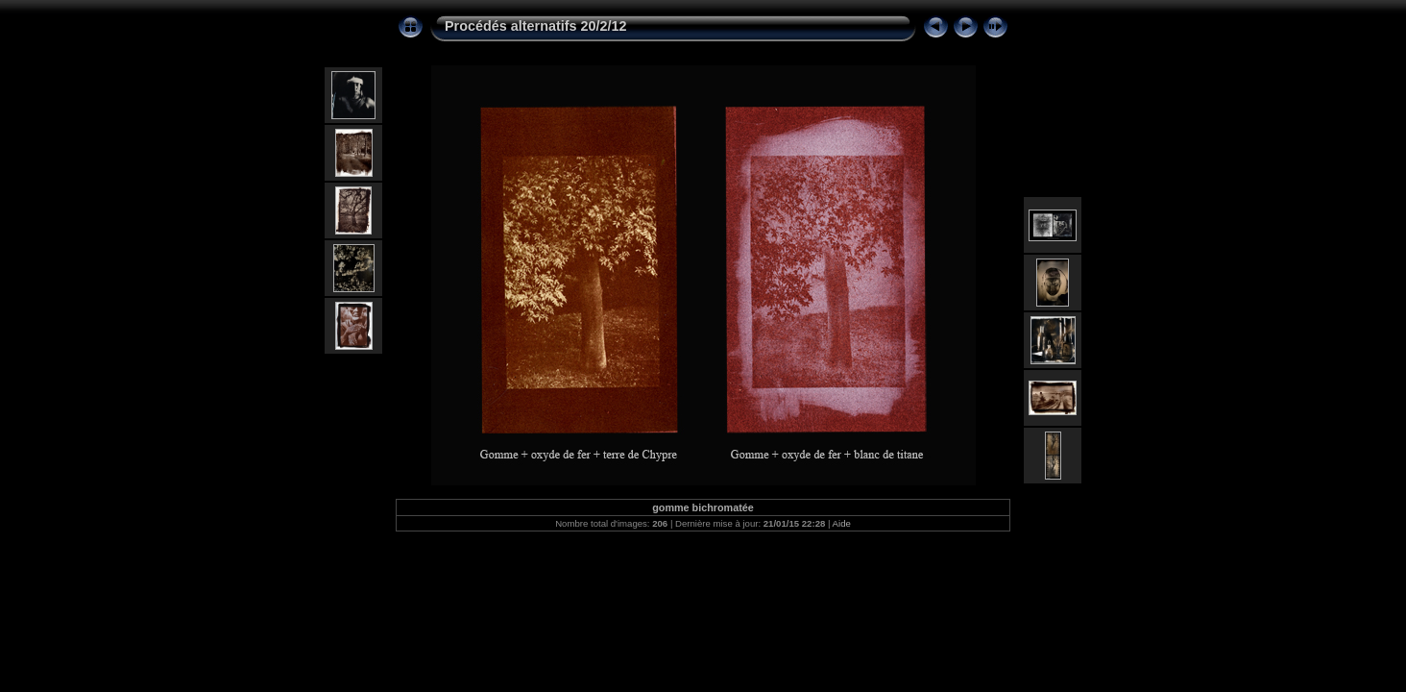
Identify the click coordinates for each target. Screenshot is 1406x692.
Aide (842, 523)
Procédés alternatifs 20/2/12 (536, 26)
